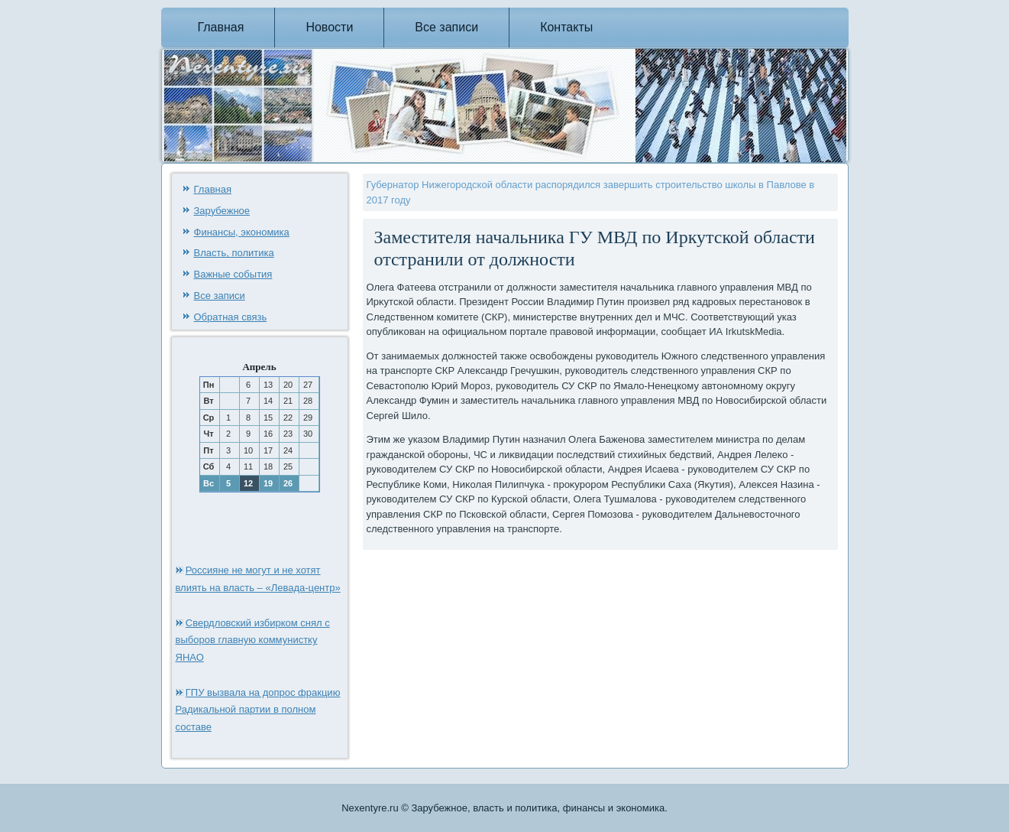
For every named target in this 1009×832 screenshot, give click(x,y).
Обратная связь (230, 317)
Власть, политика (234, 252)
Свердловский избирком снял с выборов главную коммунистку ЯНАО (253, 640)
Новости (329, 27)
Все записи (446, 27)
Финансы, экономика (241, 232)
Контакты (566, 27)
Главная (221, 27)
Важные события (233, 274)
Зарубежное (222, 210)
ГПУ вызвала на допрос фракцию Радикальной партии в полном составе (258, 710)
